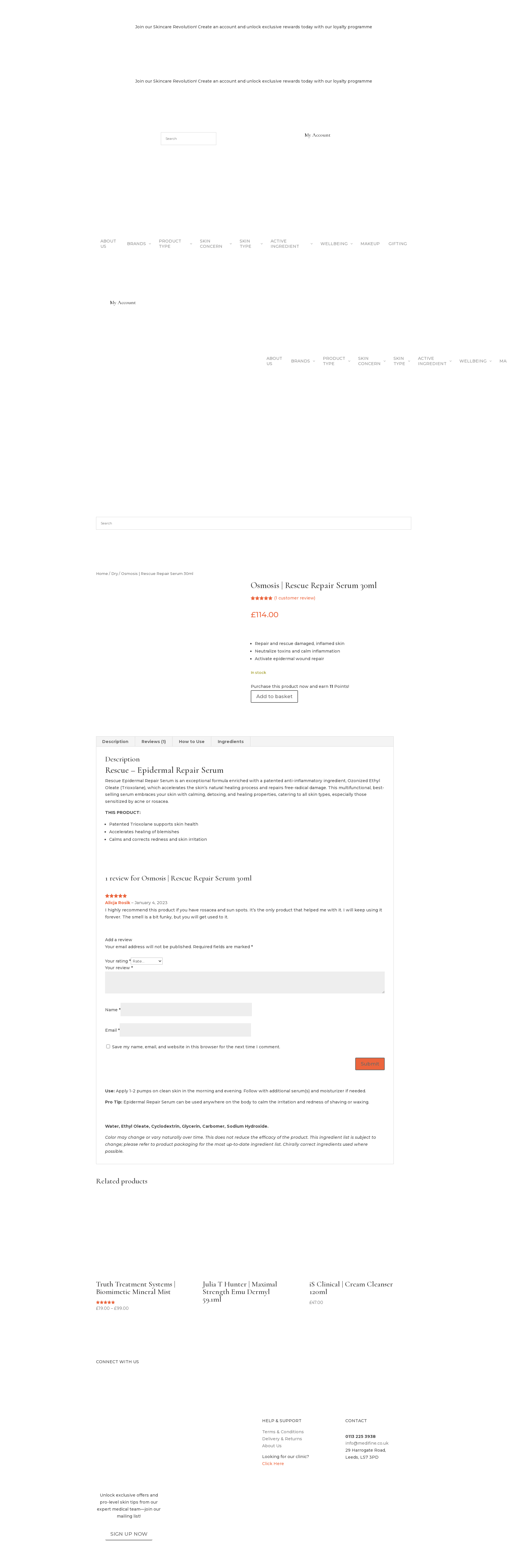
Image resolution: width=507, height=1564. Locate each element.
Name (113, 1009)
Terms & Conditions (283, 1431)
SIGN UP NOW (128, 1534)
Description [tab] (115, 741)
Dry (114, 573)
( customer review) (294, 598)
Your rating (118, 961)
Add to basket (274, 696)
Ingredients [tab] (231, 741)
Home (102, 573)
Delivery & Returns (282, 1438)
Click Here (273, 1463)
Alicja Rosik (117, 902)
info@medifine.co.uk (366, 1443)
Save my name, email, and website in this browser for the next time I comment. (196, 1046)
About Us (272, 1445)
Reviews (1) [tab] (154, 741)
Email (112, 1030)
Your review (119, 967)
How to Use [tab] (192, 741)
